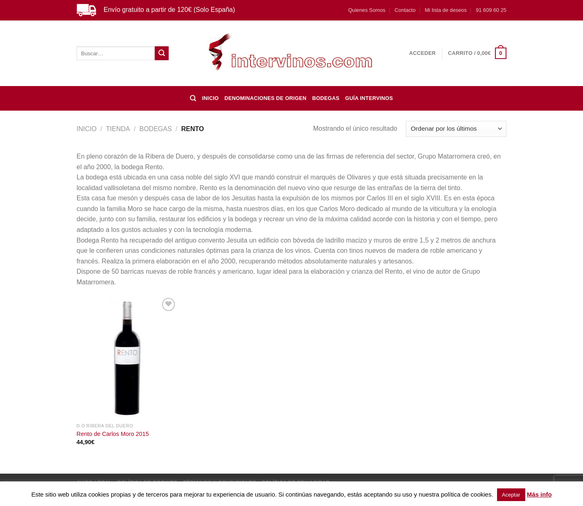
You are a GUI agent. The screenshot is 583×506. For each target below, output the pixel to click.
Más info (539, 494)
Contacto (405, 10)
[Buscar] (193, 98)
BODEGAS (325, 98)
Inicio (210, 98)
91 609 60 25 (491, 10)
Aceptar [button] (511, 495)
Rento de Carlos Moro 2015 (113, 434)
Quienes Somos (366, 10)
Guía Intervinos (369, 98)
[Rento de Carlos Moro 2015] (127, 357)
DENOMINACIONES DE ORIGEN (265, 98)
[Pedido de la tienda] (456, 129)
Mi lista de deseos (445, 10)
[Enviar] (162, 53)
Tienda (118, 128)
